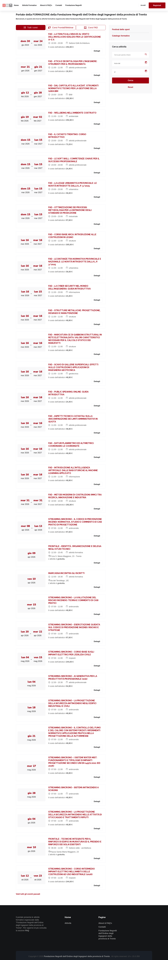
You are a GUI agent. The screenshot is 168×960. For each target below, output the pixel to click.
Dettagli (97, 51)
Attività (68, 923)
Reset (130, 87)
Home (16, 5)
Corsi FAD (91, 27)
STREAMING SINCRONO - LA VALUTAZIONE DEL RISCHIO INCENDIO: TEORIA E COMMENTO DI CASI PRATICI (74, 600)
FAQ (27, 930)
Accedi (143, 5)
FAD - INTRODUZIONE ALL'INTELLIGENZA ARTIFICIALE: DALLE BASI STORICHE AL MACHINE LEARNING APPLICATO (73, 470)
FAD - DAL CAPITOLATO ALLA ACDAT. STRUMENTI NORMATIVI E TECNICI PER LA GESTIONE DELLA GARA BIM (74, 88)
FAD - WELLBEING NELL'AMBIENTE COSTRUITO (73, 112)
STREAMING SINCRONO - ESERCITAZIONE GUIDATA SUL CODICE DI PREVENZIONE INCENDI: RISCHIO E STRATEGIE (74, 627)
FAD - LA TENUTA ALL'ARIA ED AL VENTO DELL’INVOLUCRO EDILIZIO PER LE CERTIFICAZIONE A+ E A (75, 37)
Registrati (157, 5)
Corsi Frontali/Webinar (60, 27)
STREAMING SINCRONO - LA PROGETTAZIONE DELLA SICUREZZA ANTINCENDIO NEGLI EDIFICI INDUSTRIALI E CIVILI (73, 703)
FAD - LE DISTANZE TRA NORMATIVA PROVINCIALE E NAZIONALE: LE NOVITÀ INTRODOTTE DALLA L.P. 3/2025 (75, 262)
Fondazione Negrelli (73, 5)
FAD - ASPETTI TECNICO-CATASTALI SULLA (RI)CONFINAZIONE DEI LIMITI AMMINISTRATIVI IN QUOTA (73, 419)
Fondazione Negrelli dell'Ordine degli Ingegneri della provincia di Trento (77, 956)
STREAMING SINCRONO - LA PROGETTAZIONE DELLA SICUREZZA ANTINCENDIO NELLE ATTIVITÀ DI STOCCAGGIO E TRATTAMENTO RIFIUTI (75, 814)
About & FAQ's (46, 5)
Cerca (130, 80)
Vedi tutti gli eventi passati (28, 894)
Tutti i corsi (31, 27)
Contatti (59, 5)
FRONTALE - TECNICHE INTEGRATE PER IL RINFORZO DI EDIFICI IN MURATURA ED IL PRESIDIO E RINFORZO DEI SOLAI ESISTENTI (75, 842)
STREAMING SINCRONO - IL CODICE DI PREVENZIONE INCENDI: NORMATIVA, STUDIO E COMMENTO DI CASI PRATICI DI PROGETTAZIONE (75, 522)
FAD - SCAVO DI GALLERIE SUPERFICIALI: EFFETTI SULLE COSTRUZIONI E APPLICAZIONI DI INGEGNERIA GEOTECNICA (74, 367)
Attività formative (29, 5)
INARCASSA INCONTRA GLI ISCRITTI (67, 573)
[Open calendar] (146, 62)
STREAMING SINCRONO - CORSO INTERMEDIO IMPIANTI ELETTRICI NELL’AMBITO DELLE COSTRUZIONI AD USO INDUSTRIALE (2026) (72, 871)
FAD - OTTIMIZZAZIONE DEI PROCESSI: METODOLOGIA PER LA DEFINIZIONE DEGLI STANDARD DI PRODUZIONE (70, 210)
